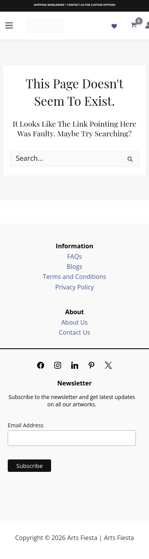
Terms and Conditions (74, 276)
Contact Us (74, 332)
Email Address (25, 425)
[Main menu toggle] (9, 25)
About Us (74, 322)
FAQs (74, 256)
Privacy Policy (74, 287)
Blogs (74, 266)
